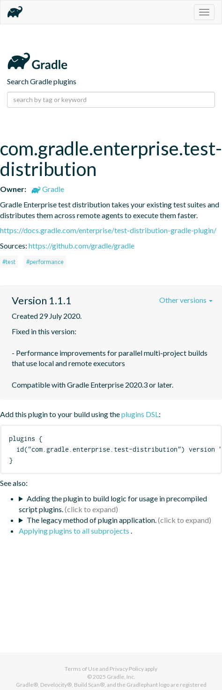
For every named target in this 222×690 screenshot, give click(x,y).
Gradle (47, 188)
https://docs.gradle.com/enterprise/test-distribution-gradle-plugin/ (108, 230)
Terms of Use (81, 668)
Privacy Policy (127, 668)
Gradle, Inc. (121, 676)
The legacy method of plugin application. (91, 519)
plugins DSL (140, 414)
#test (8, 261)
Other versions (186, 299)
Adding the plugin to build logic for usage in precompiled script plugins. (113, 504)
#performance (45, 261)
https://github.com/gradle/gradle (81, 245)
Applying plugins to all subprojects (75, 530)
